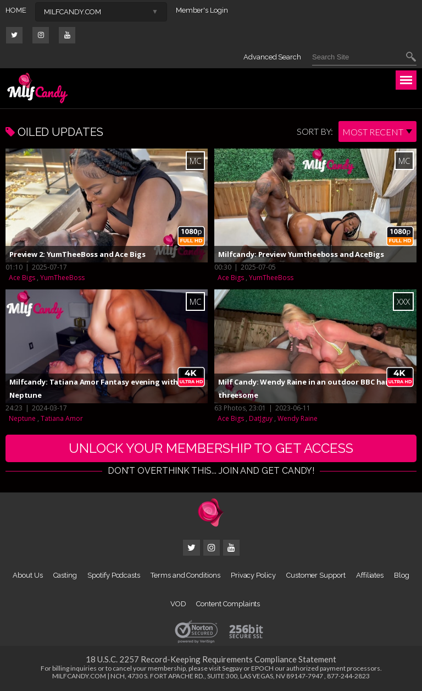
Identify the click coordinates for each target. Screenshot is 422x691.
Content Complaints (228, 604)
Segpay (232, 668)
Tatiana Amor (62, 418)
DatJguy (261, 418)
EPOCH (262, 668)
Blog (401, 575)
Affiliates (370, 575)
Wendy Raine (297, 418)
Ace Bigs (22, 277)
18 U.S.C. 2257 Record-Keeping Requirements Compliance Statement (211, 659)
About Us (27, 575)
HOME (15, 10)
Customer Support (316, 575)
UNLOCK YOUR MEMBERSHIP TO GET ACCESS (211, 448)
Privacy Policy (253, 575)
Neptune (22, 418)
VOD (178, 604)
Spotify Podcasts (113, 575)
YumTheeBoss (62, 277)
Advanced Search (272, 57)
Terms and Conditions (185, 575)
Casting (65, 575)
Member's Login (202, 10)
